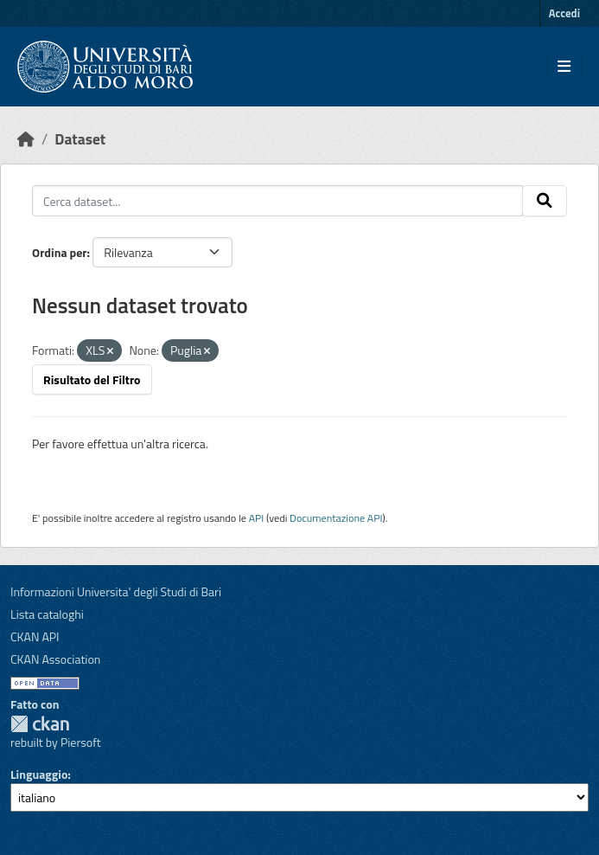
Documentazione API (336, 518)
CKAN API (35, 636)
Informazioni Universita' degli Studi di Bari (115, 591)
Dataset (79, 139)
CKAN (39, 724)
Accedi (564, 13)
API (256, 518)
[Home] (26, 139)
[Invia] (544, 200)
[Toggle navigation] (564, 67)
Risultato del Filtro (92, 379)
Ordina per (59, 252)
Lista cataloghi (47, 614)
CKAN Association (55, 659)
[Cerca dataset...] (277, 200)
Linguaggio (38, 774)
